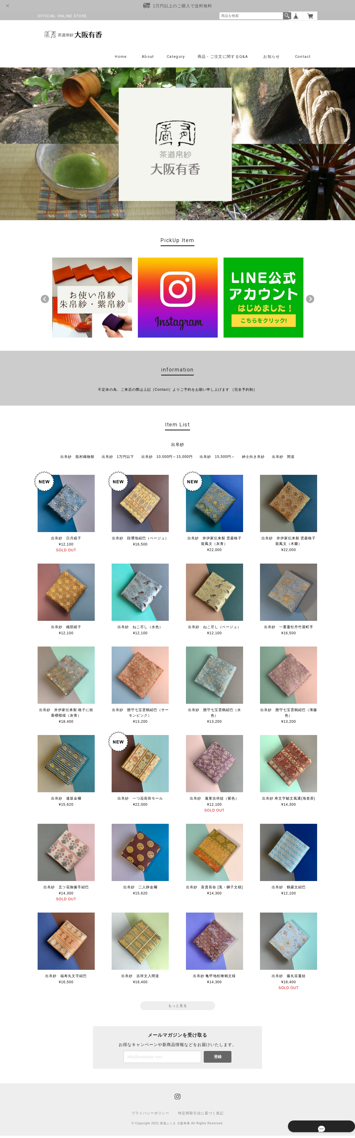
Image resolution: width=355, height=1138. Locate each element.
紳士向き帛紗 (253, 459)
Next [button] (310, 301)
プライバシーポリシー (150, 1115)
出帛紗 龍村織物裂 (77, 459)
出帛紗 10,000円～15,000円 (167, 459)
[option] (92, 300)
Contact (303, 58)
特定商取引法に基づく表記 (201, 1115)
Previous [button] (45, 301)
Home (120, 58)
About (148, 58)
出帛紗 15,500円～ (217, 459)
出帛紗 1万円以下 (118, 459)
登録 (218, 1059)
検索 (287, 15)
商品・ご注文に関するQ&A (223, 58)
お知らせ (271, 58)
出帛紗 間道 (283, 459)
